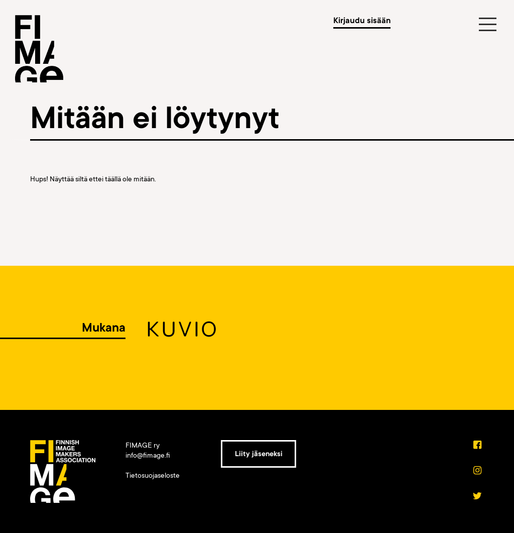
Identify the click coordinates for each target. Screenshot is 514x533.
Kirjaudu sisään (362, 20)
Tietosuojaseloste (152, 475)
